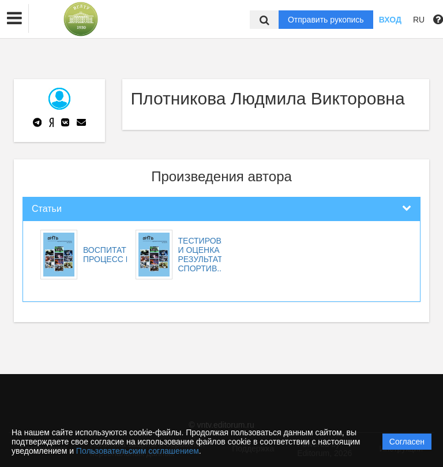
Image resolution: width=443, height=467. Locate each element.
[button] (14, 18)
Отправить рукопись (326, 19)
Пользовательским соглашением (137, 450)
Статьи (47, 209)
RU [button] (419, 19)
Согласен (407, 441)
